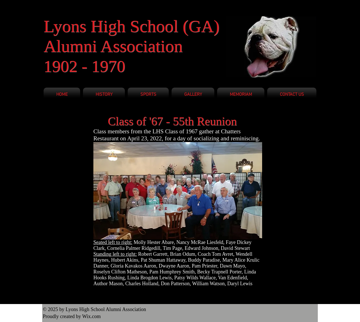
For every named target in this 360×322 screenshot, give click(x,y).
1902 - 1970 (84, 66)
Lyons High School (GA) (131, 26)
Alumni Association (113, 46)
